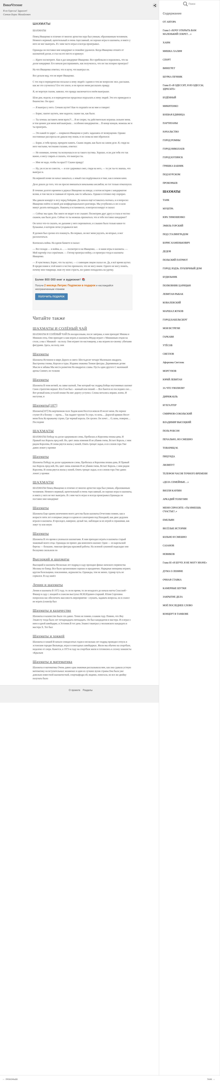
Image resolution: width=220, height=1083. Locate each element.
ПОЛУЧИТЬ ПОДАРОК (51, 296)
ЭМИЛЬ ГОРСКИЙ (173, 225)
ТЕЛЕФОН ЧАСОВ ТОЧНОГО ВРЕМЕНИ (185, 473)
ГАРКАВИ (168, 336)
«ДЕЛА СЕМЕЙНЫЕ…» (176, 482)
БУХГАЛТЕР (169, 405)
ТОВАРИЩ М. (170, 448)
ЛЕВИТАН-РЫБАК (173, 294)
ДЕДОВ (167, 251)
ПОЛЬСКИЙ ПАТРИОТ (175, 260)
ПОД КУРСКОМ (171, 174)
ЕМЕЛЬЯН (168, 520)
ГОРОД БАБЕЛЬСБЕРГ (175, 319)
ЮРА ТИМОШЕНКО (174, 217)
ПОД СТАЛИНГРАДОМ (175, 234)
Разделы (87, 690)
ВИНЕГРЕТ (169, 68)
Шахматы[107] (45, 405)
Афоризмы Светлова (173, 362)
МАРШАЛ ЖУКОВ (173, 311)
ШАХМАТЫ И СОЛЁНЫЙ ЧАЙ (60, 328)
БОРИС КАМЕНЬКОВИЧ (176, 242)
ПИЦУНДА (169, 456)
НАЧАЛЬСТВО (171, 131)
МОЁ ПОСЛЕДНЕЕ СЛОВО (178, 605)
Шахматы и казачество (52, 610)
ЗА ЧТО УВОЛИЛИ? (174, 388)
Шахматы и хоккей (48, 636)
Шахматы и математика (52, 662)
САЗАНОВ (168, 545)
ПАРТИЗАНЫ (170, 123)
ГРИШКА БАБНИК (173, 166)
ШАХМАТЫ (43, 431)
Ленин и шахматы (48, 585)
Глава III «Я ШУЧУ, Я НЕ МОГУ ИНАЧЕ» (185, 562)
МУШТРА (168, 208)
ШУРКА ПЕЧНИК (172, 76)
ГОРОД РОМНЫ (171, 140)
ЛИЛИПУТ (168, 465)
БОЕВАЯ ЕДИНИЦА (174, 114)
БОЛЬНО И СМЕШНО (175, 537)
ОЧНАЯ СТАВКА (172, 579)
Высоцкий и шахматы (51, 559)
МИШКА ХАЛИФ (172, 51)
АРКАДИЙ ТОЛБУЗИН (175, 499)
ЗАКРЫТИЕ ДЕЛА (173, 596)
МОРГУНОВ (169, 371)
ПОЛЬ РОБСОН (171, 430)
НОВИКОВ (169, 554)
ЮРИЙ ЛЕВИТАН (172, 379)
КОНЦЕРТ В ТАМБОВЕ (175, 614)
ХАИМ (166, 42)
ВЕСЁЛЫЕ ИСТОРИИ (174, 528)
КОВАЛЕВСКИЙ (172, 302)
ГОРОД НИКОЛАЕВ (173, 148)
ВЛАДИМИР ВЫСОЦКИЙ (177, 422)
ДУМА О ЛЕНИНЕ (173, 571)
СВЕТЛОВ (168, 354)
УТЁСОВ (167, 345)
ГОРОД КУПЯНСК (173, 157)
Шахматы (41, 354)
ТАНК (166, 200)
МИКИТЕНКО (170, 106)
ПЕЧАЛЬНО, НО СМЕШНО (178, 439)
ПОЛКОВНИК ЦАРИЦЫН (177, 285)
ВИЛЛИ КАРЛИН (172, 490)
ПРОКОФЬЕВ (170, 183)
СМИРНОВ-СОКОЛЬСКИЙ (177, 413)
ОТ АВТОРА (169, 21)
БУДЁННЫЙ (169, 97)
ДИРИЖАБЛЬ (170, 396)
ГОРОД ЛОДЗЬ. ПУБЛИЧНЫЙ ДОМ (182, 268)
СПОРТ (167, 59)
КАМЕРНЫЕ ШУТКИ (174, 588)
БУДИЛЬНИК (170, 277)
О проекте (74, 690)
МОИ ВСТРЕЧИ (171, 328)
